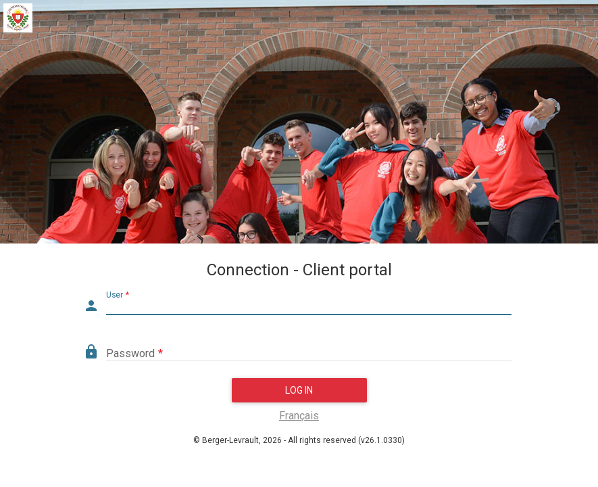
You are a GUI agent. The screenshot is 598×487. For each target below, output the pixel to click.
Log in (299, 390)
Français (299, 415)
